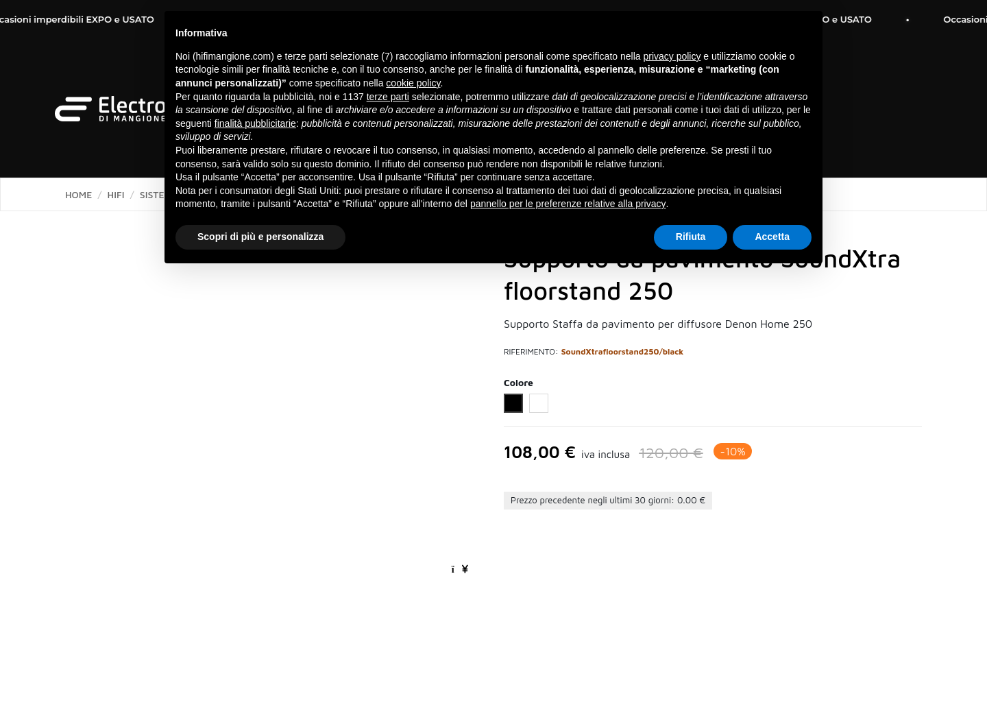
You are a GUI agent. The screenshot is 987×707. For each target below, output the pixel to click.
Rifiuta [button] (691, 236)
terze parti (388, 96)
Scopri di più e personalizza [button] (260, 236)
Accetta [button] (772, 236)
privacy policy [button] (671, 56)
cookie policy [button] (413, 82)
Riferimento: (531, 351)
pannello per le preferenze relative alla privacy (568, 203)
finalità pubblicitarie (255, 123)
